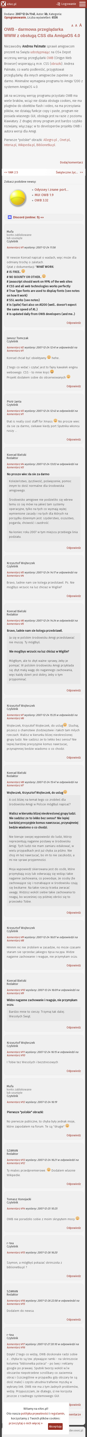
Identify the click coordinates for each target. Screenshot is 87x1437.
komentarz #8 (15, 782)
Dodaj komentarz (71, 162)
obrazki (56, 64)
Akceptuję (55, 1426)
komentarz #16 (16, 1300)
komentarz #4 (15, 464)
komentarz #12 (16, 1102)
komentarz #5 (15, 572)
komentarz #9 (15, 937)
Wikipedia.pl (26, 145)
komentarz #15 (16, 1252)
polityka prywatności (34, 1413)
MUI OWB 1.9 (44, 195)
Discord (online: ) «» (28, 217)
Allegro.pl (50, 140)
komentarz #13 (16, 1160)
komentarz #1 (15, 247)
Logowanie (68, 4)
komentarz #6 (15, 620)
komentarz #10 (16, 990)
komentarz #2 (15, 347)
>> (81, 172)
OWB (50, 58)
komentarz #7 (15, 715)
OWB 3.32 (41, 200)
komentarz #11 (16, 1052)
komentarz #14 (16, 1208)
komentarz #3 (15, 410)
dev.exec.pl (76, 1430)
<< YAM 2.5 (11, 172)
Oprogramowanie (15, 17)
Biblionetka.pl (45, 145)
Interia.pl (10, 145)
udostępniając (40, 52)
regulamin (57, 1413)
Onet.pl (65, 140)
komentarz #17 (16, 1344)
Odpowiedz (74, 323)
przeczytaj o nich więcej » (26, 1423)
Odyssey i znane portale (52, 190)
